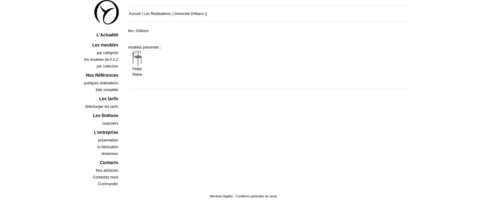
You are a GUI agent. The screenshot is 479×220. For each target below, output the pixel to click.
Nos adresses (107, 170)
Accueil (135, 14)
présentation (108, 140)
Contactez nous (105, 177)
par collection (107, 66)
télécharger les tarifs (101, 107)
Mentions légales (221, 196)
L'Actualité (107, 34)
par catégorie (107, 53)
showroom (109, 154)
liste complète (107, 90)
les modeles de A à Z (101, 59)
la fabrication (107, 147)
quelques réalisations (101, 83)
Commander (108, 184)
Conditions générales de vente (256, 196)
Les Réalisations (157, 14)
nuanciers (110, 123)
